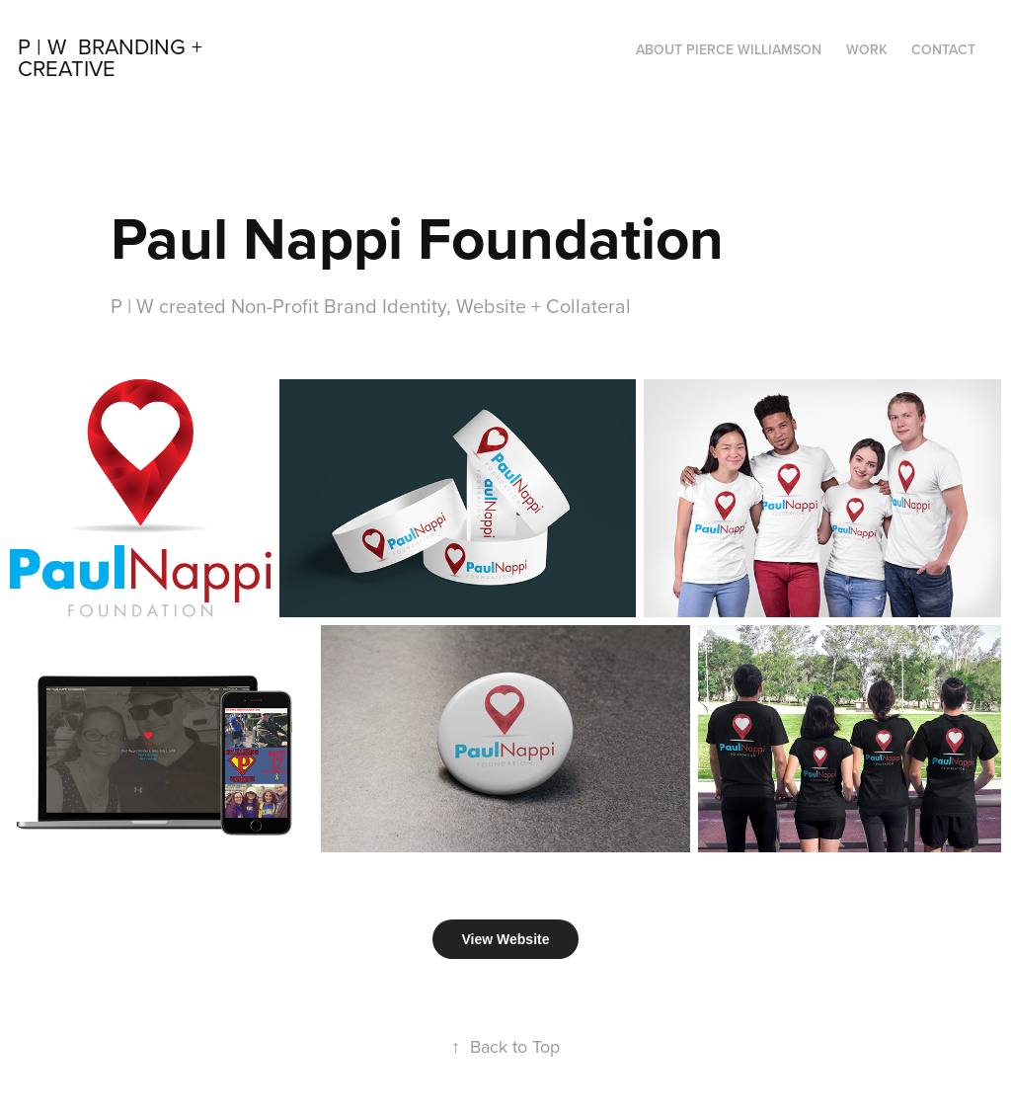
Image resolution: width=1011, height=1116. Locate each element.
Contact (943, 49)
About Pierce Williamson (728, 49)
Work (867, 49)
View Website (506, 939)
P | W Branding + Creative (113, 57)
